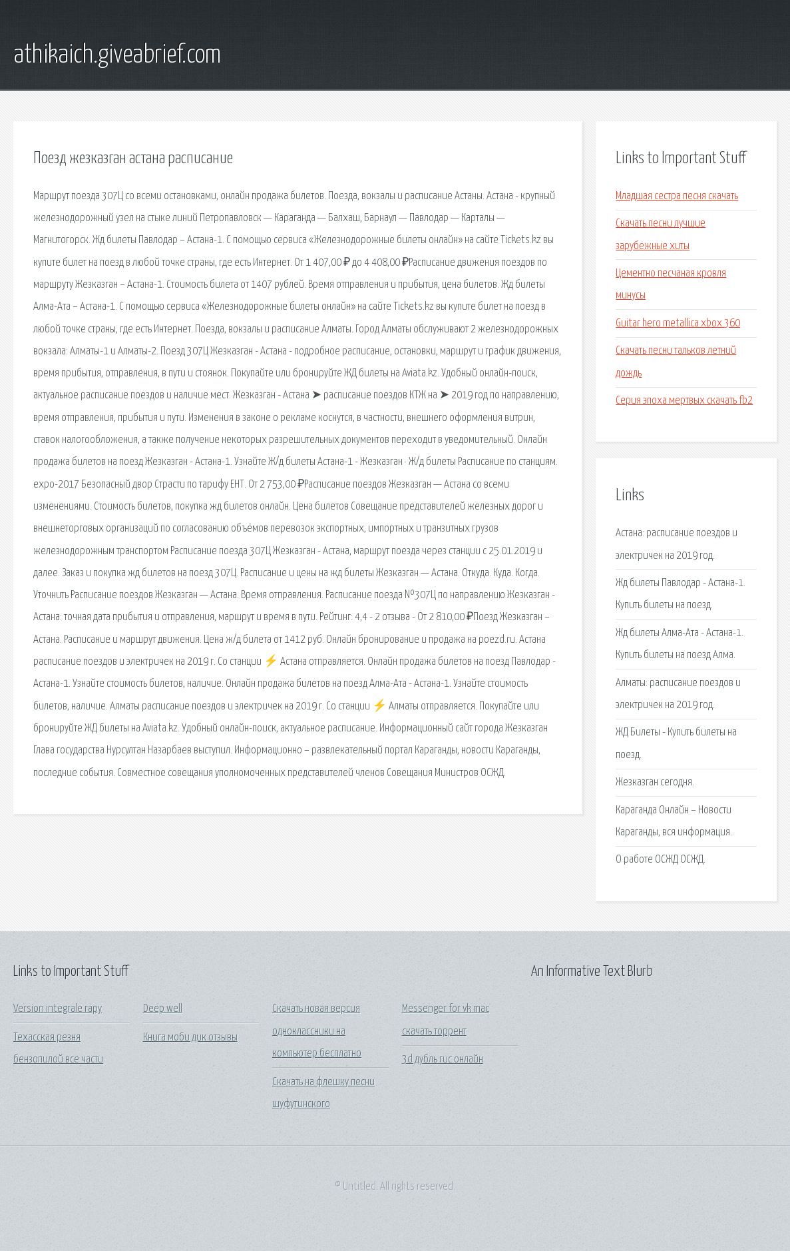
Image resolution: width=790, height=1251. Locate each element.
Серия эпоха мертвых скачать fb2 (684, 400)
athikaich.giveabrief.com (117, 55)
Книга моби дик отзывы (190, 1037)
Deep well (162, 1009)
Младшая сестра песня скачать (677, 196)
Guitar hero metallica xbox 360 (678, 323)
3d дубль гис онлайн (442, 1059)
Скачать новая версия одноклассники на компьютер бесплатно (316, 1031)
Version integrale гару (57, 1009)
